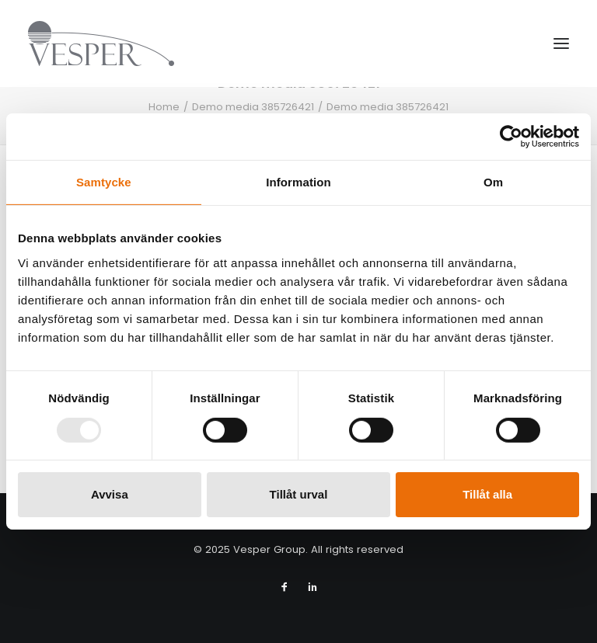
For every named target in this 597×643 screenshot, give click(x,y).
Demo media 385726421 (253, 106)
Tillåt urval (299, 494)
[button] (561, 43)
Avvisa (109, 494)
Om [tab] (493, 182)
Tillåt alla (487, 494)
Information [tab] (298, 182)
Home (164, 106)
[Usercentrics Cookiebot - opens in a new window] (511, 136)
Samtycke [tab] (103, 182)
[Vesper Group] (101, 43)
